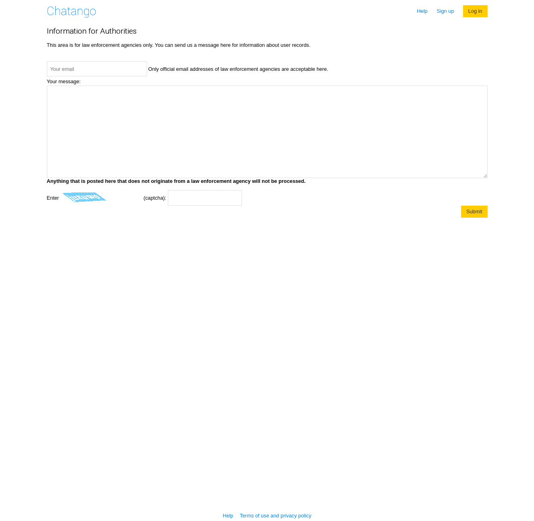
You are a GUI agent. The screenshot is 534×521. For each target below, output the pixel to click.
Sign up (445, 11)
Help (422, 11)
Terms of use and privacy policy (276, 516)
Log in (475, 11)
